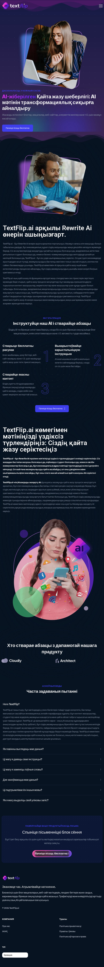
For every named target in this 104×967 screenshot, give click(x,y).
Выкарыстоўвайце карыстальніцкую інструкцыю (68, 350)
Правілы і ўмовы (67, 931)
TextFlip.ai (14, 908)
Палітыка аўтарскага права (72, 936)
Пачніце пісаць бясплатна (17, 128)
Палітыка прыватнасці (70, 926)
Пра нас (6, 926)
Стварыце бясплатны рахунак (18, 347)
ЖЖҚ (5, 931)
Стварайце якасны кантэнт (16, 376)
